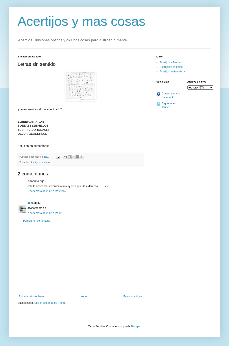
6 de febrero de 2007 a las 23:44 (47, 191)
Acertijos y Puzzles (171, 62)
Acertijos (34, 162)
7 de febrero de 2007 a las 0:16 (46, 213)
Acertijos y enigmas (171, 66)
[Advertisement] (80, 258)
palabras (45, 162)
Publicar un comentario (36, 220)
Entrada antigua (132, 296)
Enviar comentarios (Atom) (50, 302)
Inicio (84, 296)
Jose (30, 202)
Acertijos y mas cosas (81, 21)
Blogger (135, 326)
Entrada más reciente (31, 296)
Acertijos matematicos (172, 71)
